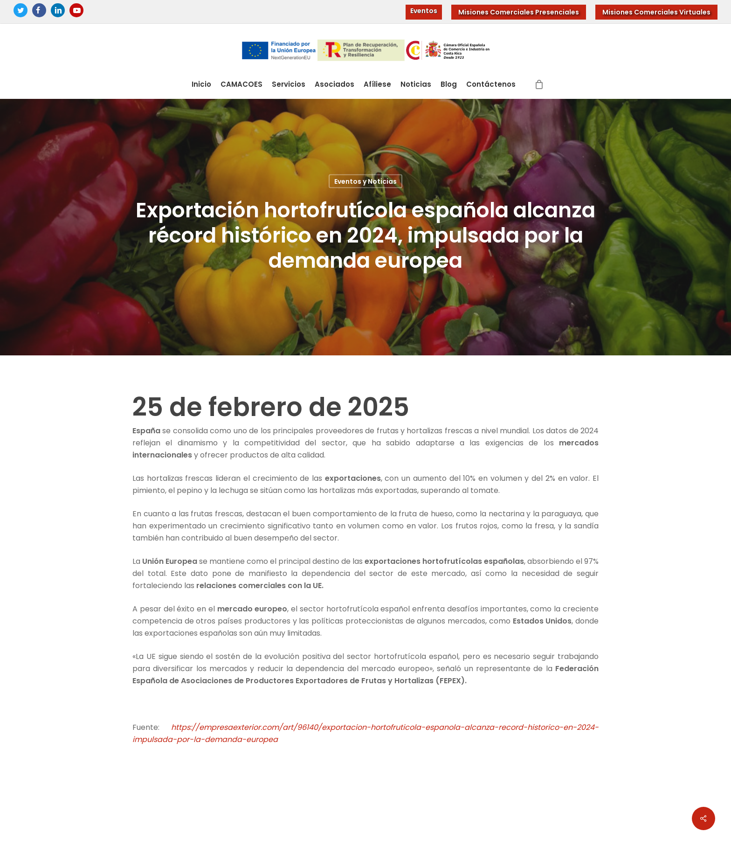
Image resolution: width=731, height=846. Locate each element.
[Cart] (539, 84)
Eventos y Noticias (365, 181)
